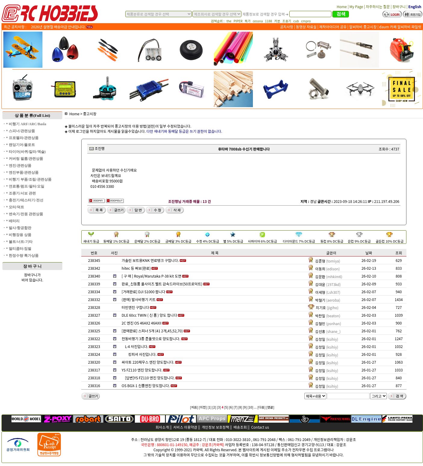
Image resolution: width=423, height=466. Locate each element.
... (255, 407)
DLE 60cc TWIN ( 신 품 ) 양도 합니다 (149, 315)
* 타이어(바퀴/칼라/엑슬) (26, 152)
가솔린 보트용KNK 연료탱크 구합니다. (150, 260)
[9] (245, 407)
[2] (214, 407)
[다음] (261, 407)
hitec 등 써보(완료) (136, 268)
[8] (240, 407)
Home (72, 113)
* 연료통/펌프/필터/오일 (25, 186)
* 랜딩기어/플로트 (20, 145)
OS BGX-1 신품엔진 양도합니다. (146, 385)
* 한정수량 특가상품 (22, 255)
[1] (209, 407)
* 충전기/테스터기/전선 (24, 200)
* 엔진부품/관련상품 (22, 172)
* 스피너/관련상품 (20, 131)
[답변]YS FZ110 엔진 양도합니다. (150, 377)
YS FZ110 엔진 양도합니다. (142, 369)
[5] (226, 407)
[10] (250, 407)
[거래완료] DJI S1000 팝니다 (143, 291)
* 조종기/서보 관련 (21, 193)
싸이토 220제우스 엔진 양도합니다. (148, 362)
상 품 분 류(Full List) (32, 115)
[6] (231, 407)
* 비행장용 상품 (18, 235)
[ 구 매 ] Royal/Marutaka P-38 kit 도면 (151, 275)
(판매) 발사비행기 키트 (139, 299)
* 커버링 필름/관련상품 (24, 159)
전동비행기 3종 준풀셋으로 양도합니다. (151, 338)
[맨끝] (270, 407)
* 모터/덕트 (15, 207)
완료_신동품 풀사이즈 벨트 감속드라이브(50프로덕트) (162, 283)
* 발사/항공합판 (18, 228)
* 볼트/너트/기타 (19, 242)
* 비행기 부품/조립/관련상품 (28, 179)
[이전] (203, 407)
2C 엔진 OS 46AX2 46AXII (141, 322)
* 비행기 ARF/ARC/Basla (26, 124)
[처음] (194, 407)
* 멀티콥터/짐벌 (18, 249)
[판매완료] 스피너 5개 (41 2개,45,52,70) (152, 330)
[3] (219, 407)
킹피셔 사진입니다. (142, 354)
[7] (236, 407)
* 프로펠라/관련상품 (22, 138)
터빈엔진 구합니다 (135, 307)
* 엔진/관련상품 (18, 165)
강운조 (351, 439)
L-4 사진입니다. (136, 346)
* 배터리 (13, 221)
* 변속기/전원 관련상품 (24, 214)
